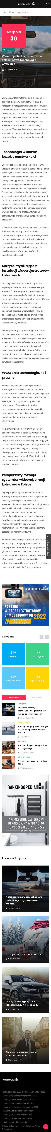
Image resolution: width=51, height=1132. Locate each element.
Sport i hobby (23, 722)
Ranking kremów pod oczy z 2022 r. (17, 1118)
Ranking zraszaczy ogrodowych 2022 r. (19, 1099)
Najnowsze (14, 697)
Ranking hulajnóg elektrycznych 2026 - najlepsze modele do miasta (33, 729)
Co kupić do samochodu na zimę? (24, 954)
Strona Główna (8, 12)
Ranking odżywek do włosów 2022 (17, 1115)
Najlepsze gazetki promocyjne (15, 1122)
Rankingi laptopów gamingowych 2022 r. (20, 1096)
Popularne (37, 697)
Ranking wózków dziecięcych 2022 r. (18, 1111)
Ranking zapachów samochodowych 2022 (20, 1107)
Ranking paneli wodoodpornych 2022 (18, 1103)
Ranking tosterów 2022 (11, 1092)
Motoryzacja (8, 50)
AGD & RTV (22, 741)
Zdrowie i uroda (24, 757)
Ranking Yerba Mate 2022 (34, 1092)
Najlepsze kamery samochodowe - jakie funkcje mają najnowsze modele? (32, 710)
